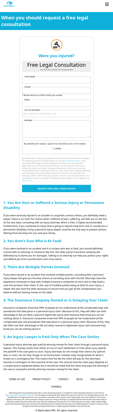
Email (27, 100)
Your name (29, 77)
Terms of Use (27, 180)
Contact (63, 379)
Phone (27, 87)
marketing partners (73, 161)
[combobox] (56, 113)
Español (56, 386)
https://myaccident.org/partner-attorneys (19, 395)
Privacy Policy (42, 379)
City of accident (32, 110)
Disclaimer (97, 379)
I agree (57, 148)
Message (28, 120)
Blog (80, 379)
